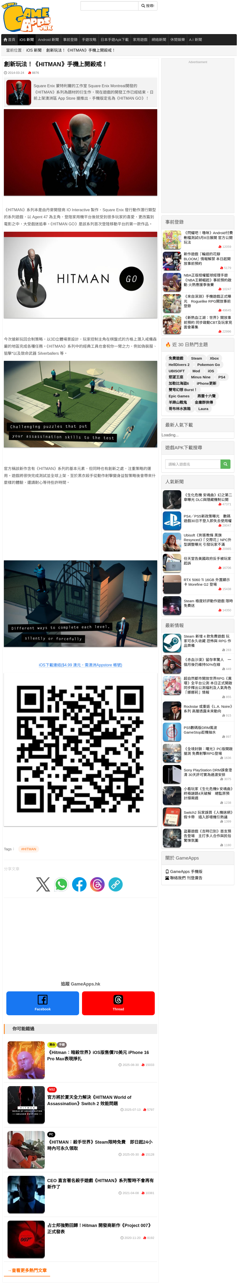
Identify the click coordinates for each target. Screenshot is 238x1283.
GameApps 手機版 (183, 872)
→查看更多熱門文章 (27, 1270)
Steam (197, 358)
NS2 (52, 1089)
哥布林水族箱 (180, 409)
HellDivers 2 (180, 365)
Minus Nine (201, 377)
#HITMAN (28, 849)
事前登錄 (70, 40)
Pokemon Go (208, 365)
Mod (196, 371)
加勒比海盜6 (179, 383)
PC (51, 1134)
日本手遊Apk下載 (115, 40)
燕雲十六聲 (206, 396)
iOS (211, 371)
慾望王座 (176, 377)
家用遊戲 (140, 40)
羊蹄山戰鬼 (178, 402)
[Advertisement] (80, 524)
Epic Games (180, 396)
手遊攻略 (89, 40)
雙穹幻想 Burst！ (183, 390)
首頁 (9, 40)
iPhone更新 (206, 383)
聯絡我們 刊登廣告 (183, 878)
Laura (203, 409)
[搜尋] (109, 5)
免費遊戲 (176, 358)
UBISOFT (177, 371)
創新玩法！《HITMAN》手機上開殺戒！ (81, 50)
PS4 (221, 377)
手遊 (62, 1044)
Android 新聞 (48, 40)
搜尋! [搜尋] (147, 6)
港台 (52, 1044)
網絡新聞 (159, 40)
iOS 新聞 (26, 40)
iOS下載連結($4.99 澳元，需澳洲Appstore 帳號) (80, 665)
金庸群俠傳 (204, 402)
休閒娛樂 (177, 40)
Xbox (214, 358)
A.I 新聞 (195, 40)
